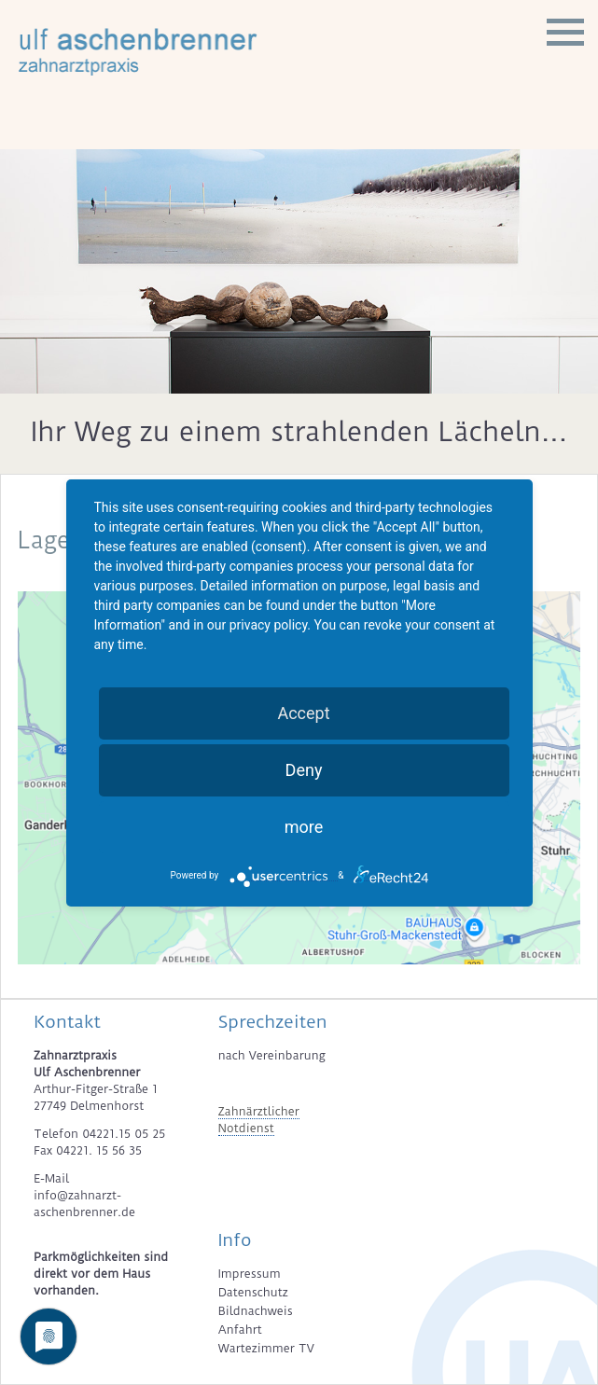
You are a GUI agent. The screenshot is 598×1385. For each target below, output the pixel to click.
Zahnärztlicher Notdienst (258, 1119)
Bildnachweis (255, 1311)
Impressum (249, 1274)
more (304, 827)
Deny (304, 770)
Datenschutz (253, 1292)
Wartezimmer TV (266, 1348)
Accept (303, 713)
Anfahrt (240, 1330)
